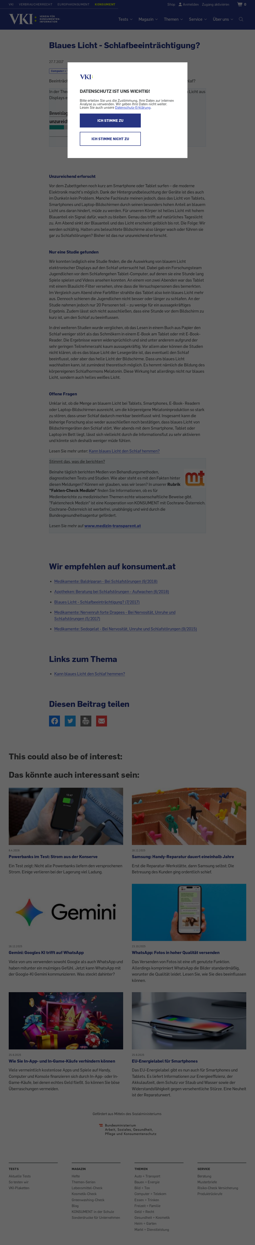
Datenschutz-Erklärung (133, 107)
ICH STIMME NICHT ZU (110, 139)
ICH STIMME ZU (110, 120)
